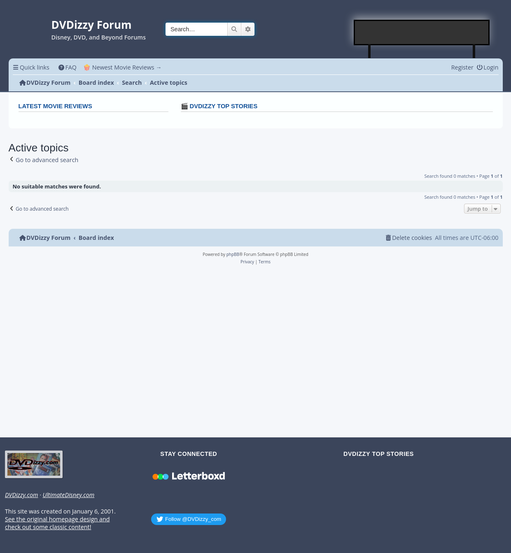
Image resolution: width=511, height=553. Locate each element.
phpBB (232, 254)
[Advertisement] (422, 32)
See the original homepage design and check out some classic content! (57, 523)
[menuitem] (67, 67)
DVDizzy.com (21, 495)
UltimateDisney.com (68, 495)
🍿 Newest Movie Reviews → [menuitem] (122, 67)
